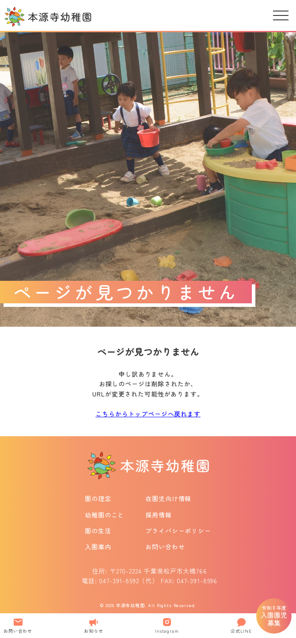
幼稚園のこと (104, 514)
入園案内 (98, 546)
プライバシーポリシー (178, 530)
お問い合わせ (165, 546)
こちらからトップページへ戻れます (147, 413)
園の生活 (98, 530)
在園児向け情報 (168, 498)
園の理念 (98, 498)
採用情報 (158, 514)
